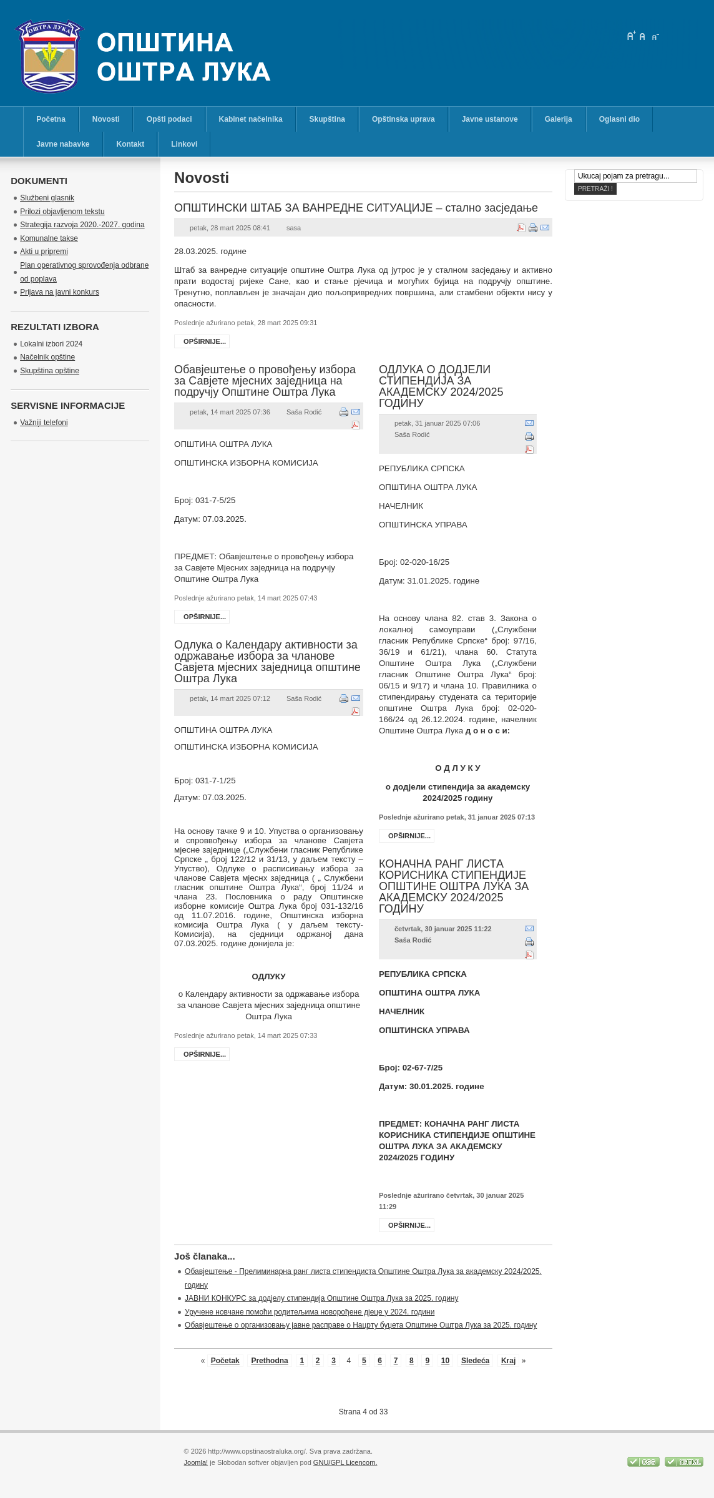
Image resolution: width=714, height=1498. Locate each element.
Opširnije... (204, 341)
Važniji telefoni (44, 422)
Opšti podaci (169, 119)
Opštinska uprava (403, 119)
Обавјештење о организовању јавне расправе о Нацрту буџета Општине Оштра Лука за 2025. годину (361, 1325)
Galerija (558, 119)
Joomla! (196, 1462)
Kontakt (131, 144)
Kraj (508, 1360)
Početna (51, 119)
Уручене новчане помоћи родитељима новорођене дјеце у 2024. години (309, 1312)
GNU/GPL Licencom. (345, 1462)
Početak (225, 1360)
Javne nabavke (62, 144)
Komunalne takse (49, 238)
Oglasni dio (619, 119)
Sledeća (475, 1360)
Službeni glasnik (47, 197)
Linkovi (184, 144)
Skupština (327, 119)
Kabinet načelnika (251, 119)
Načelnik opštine (47, 357)
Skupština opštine (49, 370)
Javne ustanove (490, 119)
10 (445, 1360)
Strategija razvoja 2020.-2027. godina (82, 224)
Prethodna (269, 1360)
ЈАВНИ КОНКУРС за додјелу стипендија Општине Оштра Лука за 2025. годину (321, 1298)
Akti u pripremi (44, 251)
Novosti (106, 119)
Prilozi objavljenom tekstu (62, 211)
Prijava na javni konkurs (59, 292)
